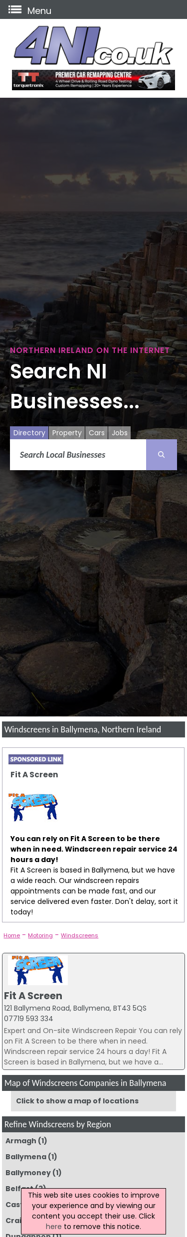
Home (11, 935)
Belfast (19, 1189)
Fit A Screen (34, 774)
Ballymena (25, 1157)
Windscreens (79, 935)
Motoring (40, 935)
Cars (97, 433)
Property (67, 433)
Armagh (20, 1141)
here (54, 1227)
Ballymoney (28, 1173)
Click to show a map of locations (77, 1101)
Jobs (120, 433)
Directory (29, 433)
